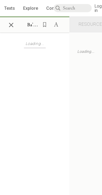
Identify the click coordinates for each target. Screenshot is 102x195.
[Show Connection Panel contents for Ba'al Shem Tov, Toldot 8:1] (33, 25)
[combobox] (77, 8)
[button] (43, 24)
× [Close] (11, 24)
